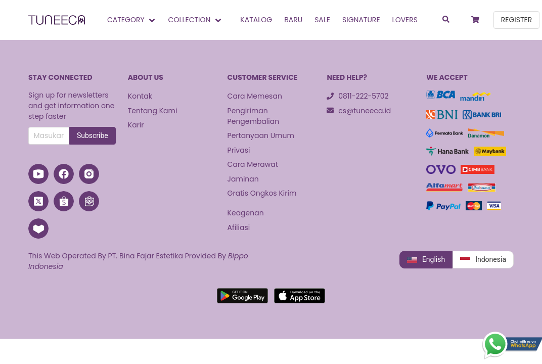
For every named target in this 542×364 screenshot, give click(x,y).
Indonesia (483, 260)
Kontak (140, 96)
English (426, 260)
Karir (136, 125)
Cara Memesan (255, 96)
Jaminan (243, 179)
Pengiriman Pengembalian (254, 116)
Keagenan (246, 213)
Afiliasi (239, 227)
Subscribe (92, 135)
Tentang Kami (152, 111)
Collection (189, 20)
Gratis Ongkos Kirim (262, 193)
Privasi (239, 150)
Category (126, 20)
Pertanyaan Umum (261, 135)
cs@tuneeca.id (359, 111)
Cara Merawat (253, 164)
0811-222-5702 (357, 96)
